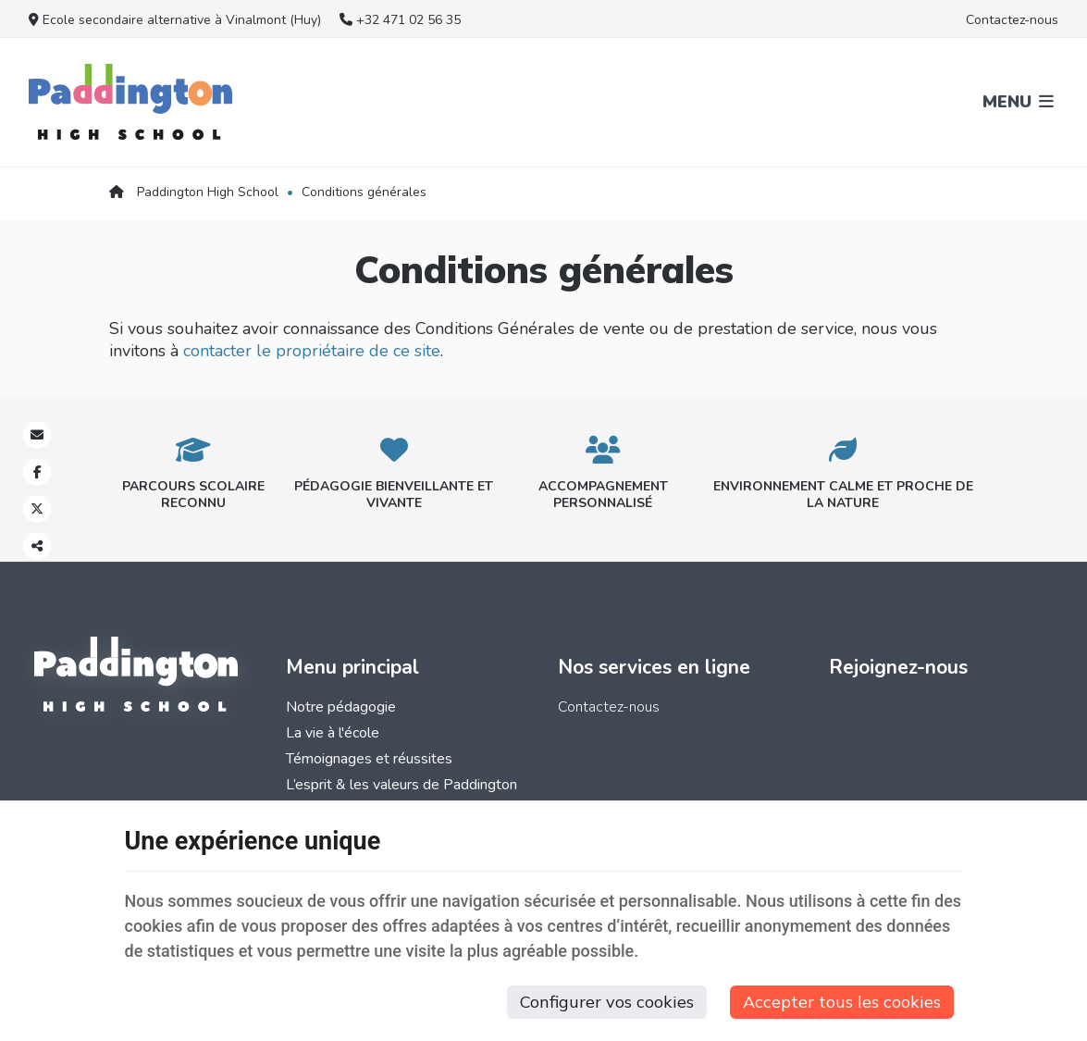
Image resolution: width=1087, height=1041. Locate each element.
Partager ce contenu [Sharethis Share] (37, 546)
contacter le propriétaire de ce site (311, 351)
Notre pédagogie (341, 707)
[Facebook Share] (37, 472)
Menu (1018, 102)
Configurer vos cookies (607, 1001)
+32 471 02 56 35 (400, 20)
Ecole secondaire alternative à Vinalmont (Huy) (175, 20)
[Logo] (130, 102)
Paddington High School (193, 192)
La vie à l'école (332, 733)
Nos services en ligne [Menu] (654, 667)
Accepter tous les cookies (842, 1001)
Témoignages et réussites (369, 759)
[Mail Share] (37, 435)
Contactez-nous (1012, 20)
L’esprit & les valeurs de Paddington (401, 785)
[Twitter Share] (37, 509)
